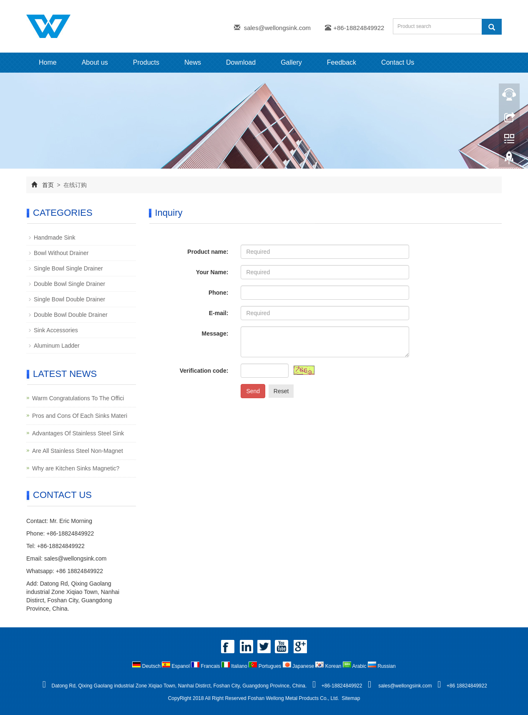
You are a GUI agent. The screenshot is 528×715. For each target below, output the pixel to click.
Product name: (207, 251)
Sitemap (351, 698)
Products (146, 62)
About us (95, 62)
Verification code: (204, 370)
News (192, 62)
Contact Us (397, 62)
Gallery (291, 62)
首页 (48, 185)
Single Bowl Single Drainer (68, 268)
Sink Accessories (56, 330)
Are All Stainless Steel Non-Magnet (77, 450)
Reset (281, 391)
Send (253, 391)
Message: (215, 333)
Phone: (218, 292)
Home (48, 62)
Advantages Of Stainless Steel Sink (78, 433)
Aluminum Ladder (57, 345)
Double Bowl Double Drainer (71, 314)
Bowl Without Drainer (61, 253)
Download (241, 62)
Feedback (341, 62)
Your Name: (212, 272)
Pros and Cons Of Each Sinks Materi (79, 415)
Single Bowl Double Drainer (69, 299)
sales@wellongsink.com (277, 27)
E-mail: (219, 313)
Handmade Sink (54, 237)
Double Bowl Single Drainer (69, 283)
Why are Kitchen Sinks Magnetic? (75, 468)
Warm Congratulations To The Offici (78, 398)
